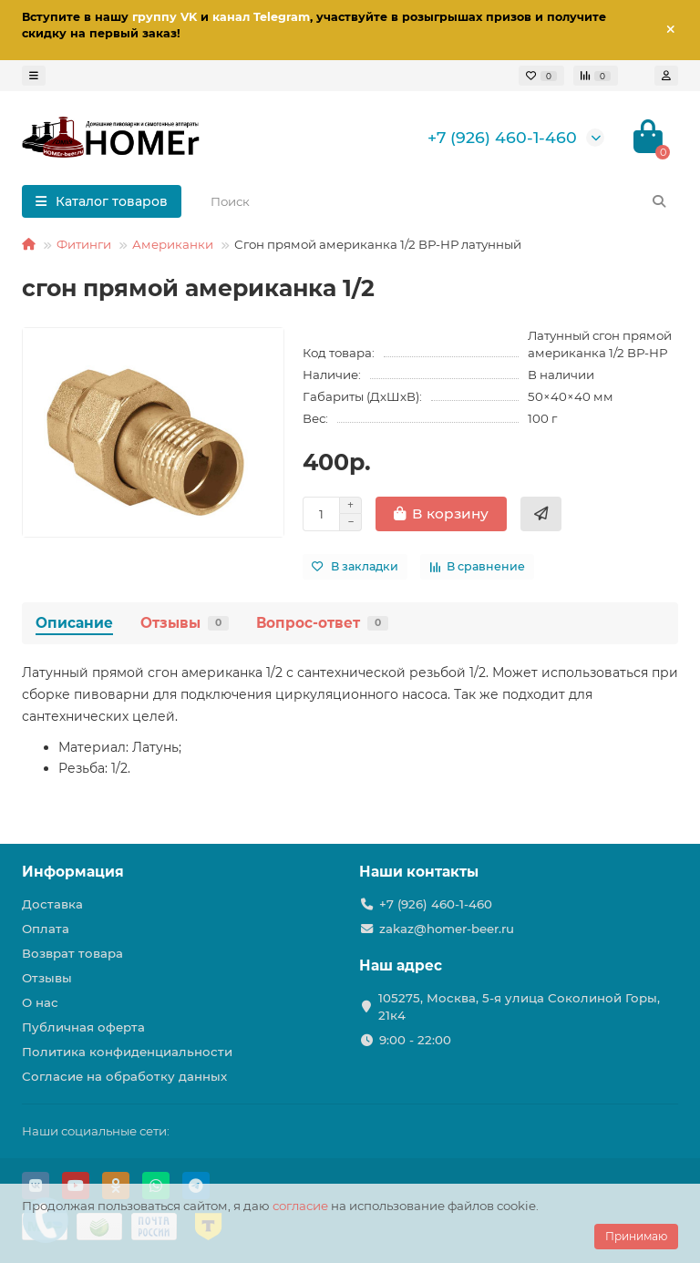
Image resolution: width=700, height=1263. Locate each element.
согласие (300, 1205)
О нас (40, 1002)
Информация (73, 871)
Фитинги (84, 244)
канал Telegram (261, 17)
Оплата (45, 928)
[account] (666, 76)
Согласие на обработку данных (124, 1076)
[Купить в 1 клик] (540, 514)
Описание (74, 623)
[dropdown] (34, 76)
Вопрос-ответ (322, 623)
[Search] (439, 201)
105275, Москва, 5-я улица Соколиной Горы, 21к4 (519, 1006)
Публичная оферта (83, 1027)
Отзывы (184, 623)
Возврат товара (72, 953)
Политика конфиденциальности (127, 1051)
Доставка (52, 904)
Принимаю (636, 1236)
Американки (172, 244)
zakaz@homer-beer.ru (446, 928)
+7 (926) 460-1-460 (502, 137)
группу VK (164, 17)
